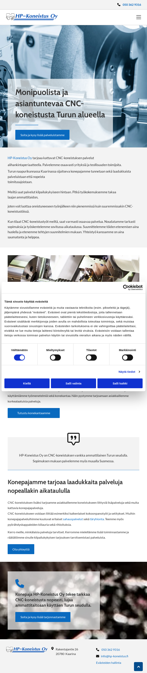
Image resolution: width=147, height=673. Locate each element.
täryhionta (97, 519)
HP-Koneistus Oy (20, 158)
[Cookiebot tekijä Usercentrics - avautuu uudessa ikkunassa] (126, 287)
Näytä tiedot (127, 371)
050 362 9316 (110, 649)
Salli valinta (74, 383)
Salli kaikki (120, 383)
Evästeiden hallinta (108, 662)
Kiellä (27, 383)
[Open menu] (138, 17)
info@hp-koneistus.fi (114, 656)
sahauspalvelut (73, 519)
